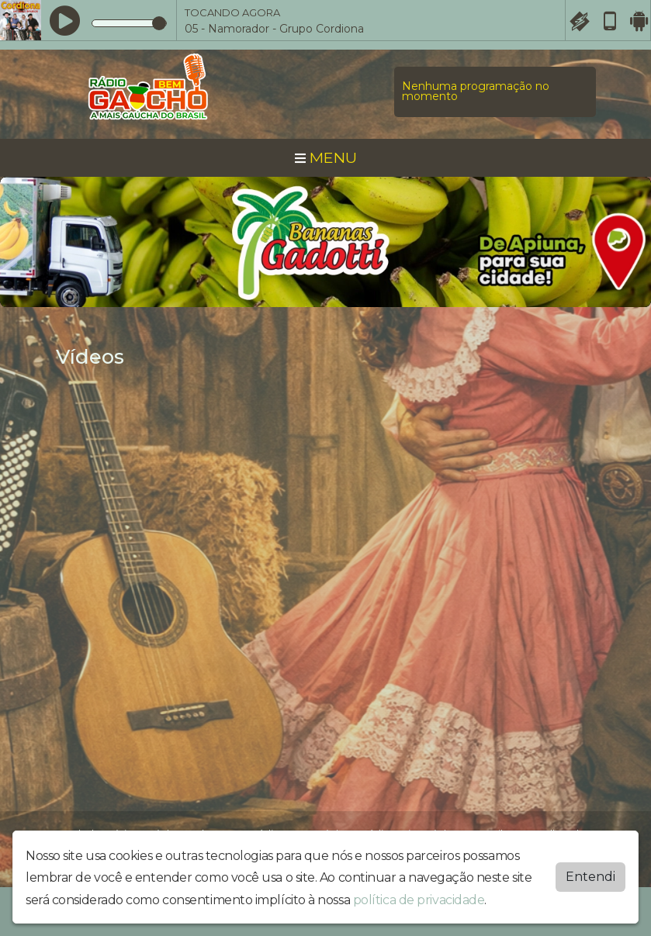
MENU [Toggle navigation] (326, 157)
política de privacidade (419, 900)
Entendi (590, 876)
